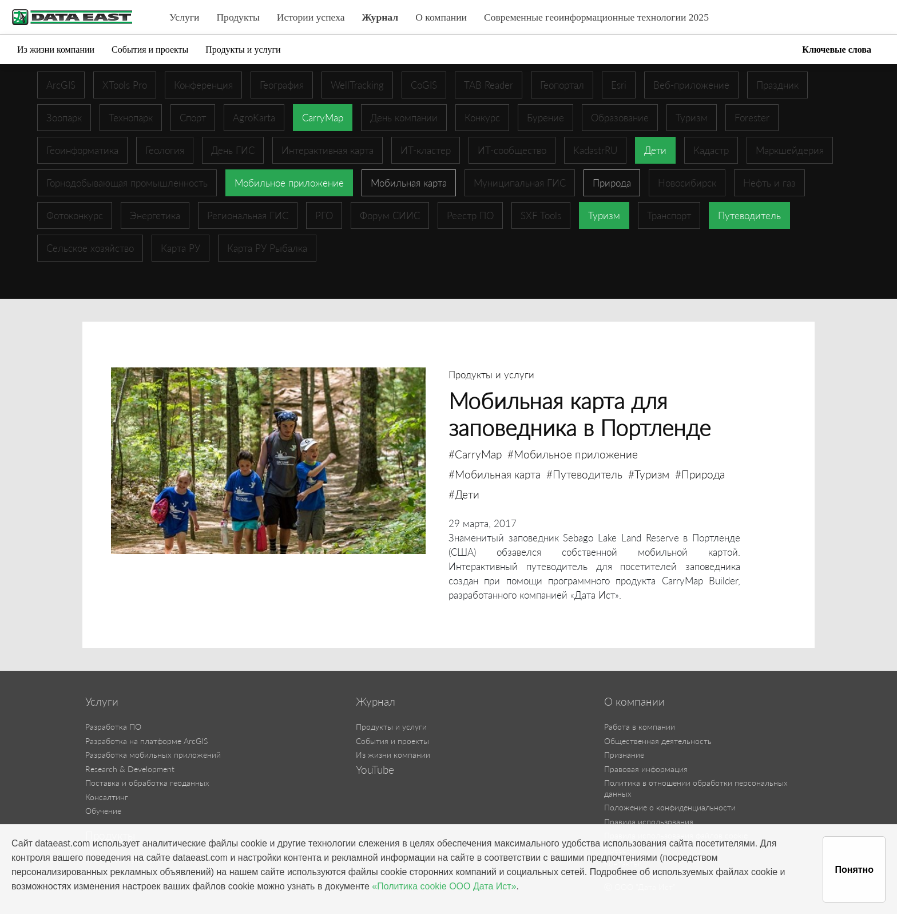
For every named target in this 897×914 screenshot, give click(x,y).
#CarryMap (475, 454)
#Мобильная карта (495, 474)
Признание (624, 754)
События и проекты (150, 49)
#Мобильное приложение (572, 454)
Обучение (103, 811)
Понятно (854, 870)
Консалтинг (106, 797)
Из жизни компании (55, 49)
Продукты (237, 17)
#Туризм (648, 474)
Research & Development (129, 769)
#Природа (700, 474)
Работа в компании (639, 726)
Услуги (184, 17)
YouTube (375, 769)
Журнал (380, 17)
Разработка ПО (113, 726)
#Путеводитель (584, 474)
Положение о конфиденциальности (670, 807)
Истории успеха (311, 17)
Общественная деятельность (658, 741)
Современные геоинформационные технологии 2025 (596, 17)
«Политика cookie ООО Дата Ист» (444, 886)
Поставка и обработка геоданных (147, 783)
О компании (441, 17)
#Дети (464, 494)
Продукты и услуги (242, 49)
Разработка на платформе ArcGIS (146, 741)
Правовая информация (646, 769)
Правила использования (648, 821)
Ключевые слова (836, 49)
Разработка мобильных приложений (153, 754)
